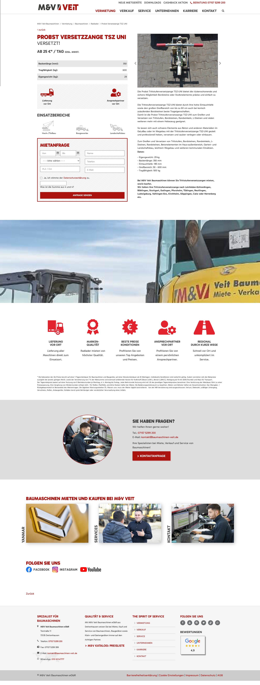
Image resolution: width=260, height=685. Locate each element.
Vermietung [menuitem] (105, 10)
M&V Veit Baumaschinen (48, 24)
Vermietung (67, 24)
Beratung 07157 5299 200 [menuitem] (209, 2)
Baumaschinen (81, 24)
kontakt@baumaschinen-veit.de (159, 437)
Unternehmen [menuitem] (167, 10)
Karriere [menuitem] (190, 10)
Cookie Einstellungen (171, 674)
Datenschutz (208, 674)
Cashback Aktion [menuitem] (175, 2)
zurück (41, 29)
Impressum (192, 674)
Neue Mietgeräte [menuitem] (130, 2)
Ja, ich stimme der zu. (67, 177)
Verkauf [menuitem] (127, 10)
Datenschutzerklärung (75, 177)
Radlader (95, 24)
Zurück (30, 592)
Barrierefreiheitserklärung (142, 674)
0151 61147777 (58, 658)
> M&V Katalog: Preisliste (105, 645)
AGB (220, 674)
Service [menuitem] (144, 10)
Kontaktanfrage (152, 456)
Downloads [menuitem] (152, 2)
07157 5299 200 (147, 432)
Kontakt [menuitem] (209, 10)
